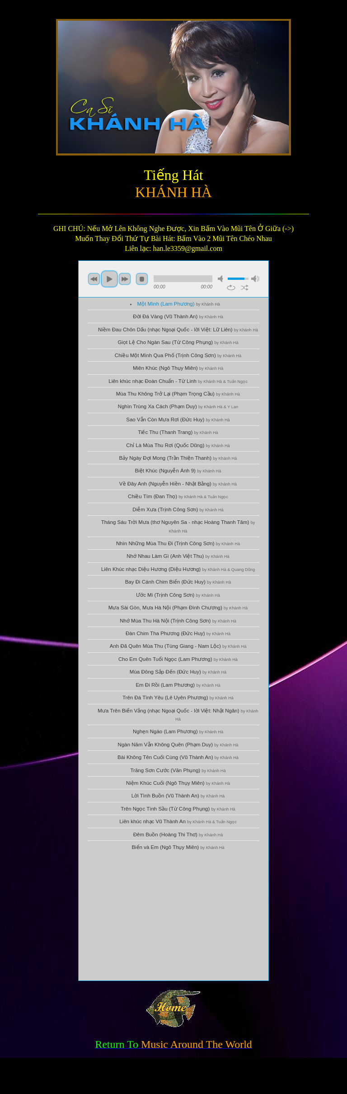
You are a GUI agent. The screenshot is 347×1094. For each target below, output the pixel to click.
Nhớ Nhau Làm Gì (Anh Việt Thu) (178, 556)
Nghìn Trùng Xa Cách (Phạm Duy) (178, 406)
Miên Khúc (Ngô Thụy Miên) (178, 368)
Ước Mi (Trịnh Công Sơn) (178, 595)
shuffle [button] (244, 287)
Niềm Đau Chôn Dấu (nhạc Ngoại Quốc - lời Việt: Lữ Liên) (178, 329)
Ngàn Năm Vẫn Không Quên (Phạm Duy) (178, 744)
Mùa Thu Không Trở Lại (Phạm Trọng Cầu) (178, 393)
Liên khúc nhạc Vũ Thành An (178, 821)
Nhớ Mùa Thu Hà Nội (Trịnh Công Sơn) (178, 620)
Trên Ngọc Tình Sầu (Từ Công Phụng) (178, 808)
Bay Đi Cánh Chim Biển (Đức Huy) (178, 582)
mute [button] (222, 278)
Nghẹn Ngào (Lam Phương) (178, 731)
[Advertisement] (173, 917)
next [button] (124, 279)
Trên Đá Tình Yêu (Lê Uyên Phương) (178, 697)
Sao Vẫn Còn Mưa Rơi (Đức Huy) (178, 419)
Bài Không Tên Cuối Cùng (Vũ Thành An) (178, 757)
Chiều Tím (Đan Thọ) (178, 496)
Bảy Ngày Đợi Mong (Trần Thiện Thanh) (178, 458)
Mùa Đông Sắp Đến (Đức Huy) (178, 671)
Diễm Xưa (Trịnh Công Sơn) (177, 509)
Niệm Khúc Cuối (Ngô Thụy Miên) (178, 783)
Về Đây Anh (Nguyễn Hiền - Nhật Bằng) (178, 483)
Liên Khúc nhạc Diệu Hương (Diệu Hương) (178, 569)
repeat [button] (231, 287)
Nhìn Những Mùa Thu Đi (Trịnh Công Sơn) (178, 543)
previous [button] (94, 279)
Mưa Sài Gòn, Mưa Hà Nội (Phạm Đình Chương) (178, 607)
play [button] (109, 279)
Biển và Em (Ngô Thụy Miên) (177, 847)
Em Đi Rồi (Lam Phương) (178, 685)
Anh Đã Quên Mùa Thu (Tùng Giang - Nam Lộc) (178, 646)
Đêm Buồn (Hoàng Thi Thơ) (178, 834)
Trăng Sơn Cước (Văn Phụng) (177, 770)
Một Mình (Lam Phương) (178, 304)
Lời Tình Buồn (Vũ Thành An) (178, 795)
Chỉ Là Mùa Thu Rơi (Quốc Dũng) (178, 445)
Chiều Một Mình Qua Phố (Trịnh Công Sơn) (178, 355)
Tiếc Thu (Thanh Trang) (178, 432)
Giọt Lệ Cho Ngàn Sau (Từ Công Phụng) (177, 342)
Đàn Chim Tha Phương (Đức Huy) (178, 633)
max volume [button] (255, 278)
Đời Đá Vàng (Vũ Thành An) (178, 316)
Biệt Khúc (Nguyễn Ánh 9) (178, 470)
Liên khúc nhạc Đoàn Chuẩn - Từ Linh (178, 381)
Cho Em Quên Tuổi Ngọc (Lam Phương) (178, 659)
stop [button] (142, 279)
